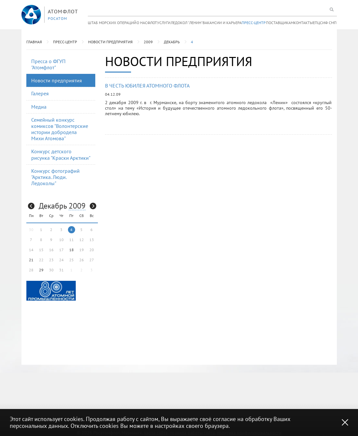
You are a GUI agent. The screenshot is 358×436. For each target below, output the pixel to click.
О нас (142, 22)
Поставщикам (280, 22)
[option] (51, 291)
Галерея (40, 93)
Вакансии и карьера (222, 22)
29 (41, 269)
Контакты (303, 22)
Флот (152, 22)
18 (71, 249)
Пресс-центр (254, 22)
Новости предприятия (110, 41)
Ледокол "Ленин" (187, 22)
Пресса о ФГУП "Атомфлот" (48, 64)
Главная (34, 41)
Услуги (163, 22)
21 (31, 259)
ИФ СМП (329, 22)
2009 (148, 41)
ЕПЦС (317, 22)
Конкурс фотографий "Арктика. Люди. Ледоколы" (55, 177)
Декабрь (172, 41)
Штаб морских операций (112, 22)
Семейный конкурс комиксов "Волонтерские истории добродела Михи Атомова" (59, 129)
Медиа (38, 106)
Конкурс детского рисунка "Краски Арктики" (60, 154)
